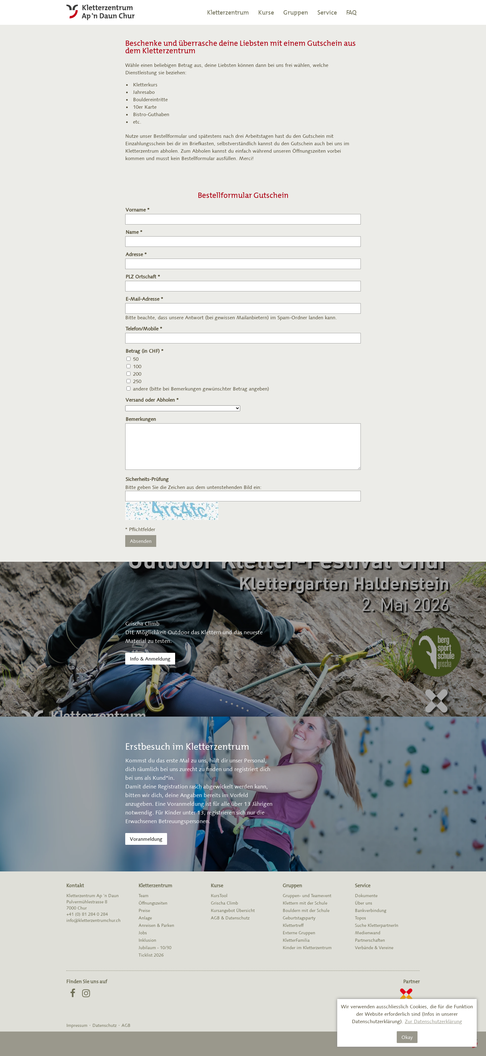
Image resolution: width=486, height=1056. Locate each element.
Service (327, 12)
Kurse (266, 12)
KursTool (219, 895)
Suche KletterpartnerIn (376, 925)
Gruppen (295, 12)
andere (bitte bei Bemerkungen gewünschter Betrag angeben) (201, 389)
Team (143, 895)
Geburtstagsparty (299, 918)
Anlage (145, 918)
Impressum (76, 1025)
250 (137, 381)
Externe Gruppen (299, 933)
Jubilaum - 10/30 (155, 947)
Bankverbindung (370, 910)
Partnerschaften (370, 940)
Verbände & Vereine (374, 947)
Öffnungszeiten (153, 903)
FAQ (351, 12)
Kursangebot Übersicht (233, 910)
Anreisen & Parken (156, 925)
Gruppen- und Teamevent (307, 895)
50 (136, 359)
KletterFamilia (296, 940)
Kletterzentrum (228, 12)
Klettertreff (293, 925)
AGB (126, 1025)
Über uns (363, 903)
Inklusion (147, 940)
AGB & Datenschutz (230, 918)
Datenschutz (104, 1025)
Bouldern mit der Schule (306, 910)
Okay (407, 1037)
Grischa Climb (224, 903)
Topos (360, 918)
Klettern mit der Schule (305, 903)
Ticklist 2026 (151, 955)
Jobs (143, 933)
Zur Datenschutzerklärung (433, 1021)
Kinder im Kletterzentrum (307, 947)
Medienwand (367, 933)
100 (137, 366)
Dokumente (366, 895)
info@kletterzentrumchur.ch (93, 920)
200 (137, 374)
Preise (144, 910)
